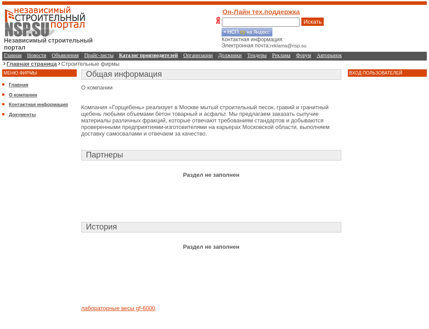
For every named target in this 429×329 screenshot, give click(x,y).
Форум (303, 55)
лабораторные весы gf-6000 (118, 308)
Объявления (65, 55)
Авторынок (329, 55)
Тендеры (257, 55)
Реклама (281, 55)
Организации (198, 55)
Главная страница (32, 64)
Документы (22, 114)
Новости (36, 55)
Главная (12, 55)
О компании (23, 94)
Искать (313, 21)
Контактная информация (38, 104)
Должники (230, 55)
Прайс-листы (99, 55)
